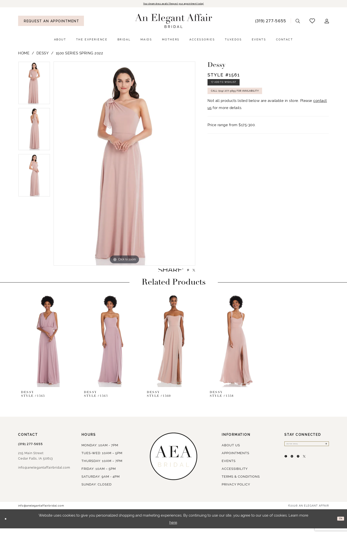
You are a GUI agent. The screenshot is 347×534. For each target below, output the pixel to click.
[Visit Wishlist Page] (312, 22)
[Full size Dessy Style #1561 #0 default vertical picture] (124, 164)
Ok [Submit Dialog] (339, 524)
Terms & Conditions (241, 482)
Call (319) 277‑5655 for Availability (251, 100)
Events (229, 466)
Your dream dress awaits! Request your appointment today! (173, 4)
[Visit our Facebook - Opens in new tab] (288, 467)
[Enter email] (306, 450)
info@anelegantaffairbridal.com (44, 473)
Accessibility (235, 474)
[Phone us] (270, 21)
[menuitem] (51, 22)
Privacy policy (236, 490)
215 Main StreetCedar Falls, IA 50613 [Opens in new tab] (35, 461)
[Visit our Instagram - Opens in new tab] (299, 467)
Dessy (42, 54)
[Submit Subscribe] (324, 450)
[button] (327, 21)
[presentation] (47, 346)
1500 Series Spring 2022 (79, 54)
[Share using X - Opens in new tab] (191, 273)
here (173, 528)
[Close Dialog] (7, 524)
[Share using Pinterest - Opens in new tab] (181, 273)
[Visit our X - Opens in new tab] (321, 467)
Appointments (235, 459)
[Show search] (298, 21)
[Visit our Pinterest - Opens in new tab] (310, 467)
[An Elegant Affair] (173, 22)
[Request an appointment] (51, 22)
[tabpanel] (34, 86)
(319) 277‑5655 (30, 450)
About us (231, 451)
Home (23, 54)
